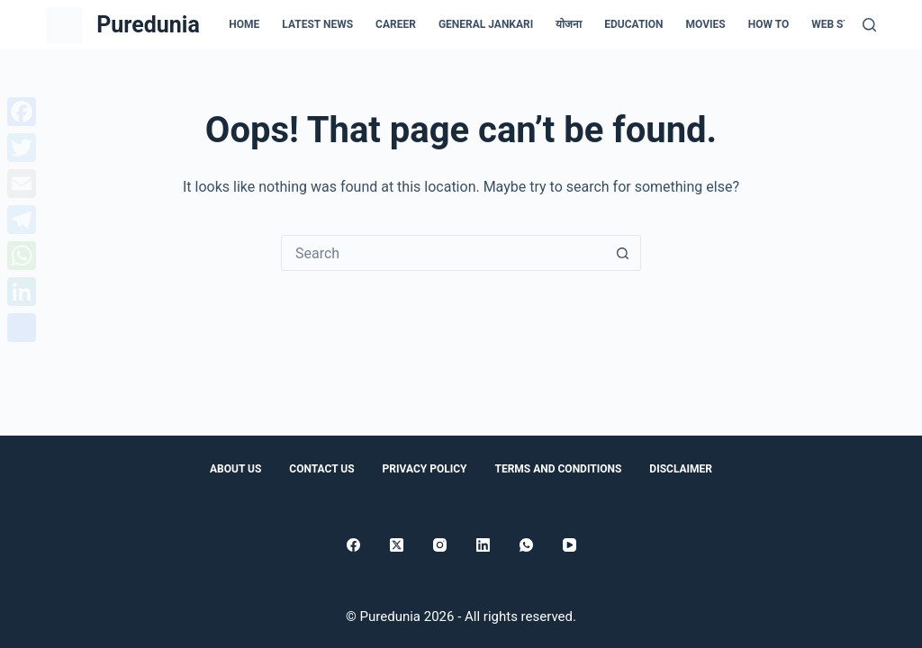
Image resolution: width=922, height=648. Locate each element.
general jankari (485, 24)
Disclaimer (680, 469)
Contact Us (321, 469)
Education (633, 24)
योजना (569, 24)
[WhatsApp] (526, 545)
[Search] (869, 25)
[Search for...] (443, 253)
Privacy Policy (425, 469)
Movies (706, 24)
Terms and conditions (557, 469)
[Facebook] (353, 545)
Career (395, 24)
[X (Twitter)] (396, 545)
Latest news (317, 24)
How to (768, 24)
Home (244, 24)
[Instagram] (440, 545)
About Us (235, 469)
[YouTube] (569, 545)
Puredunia (148, 25)
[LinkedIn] (483, 545)
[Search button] (622, 253)
